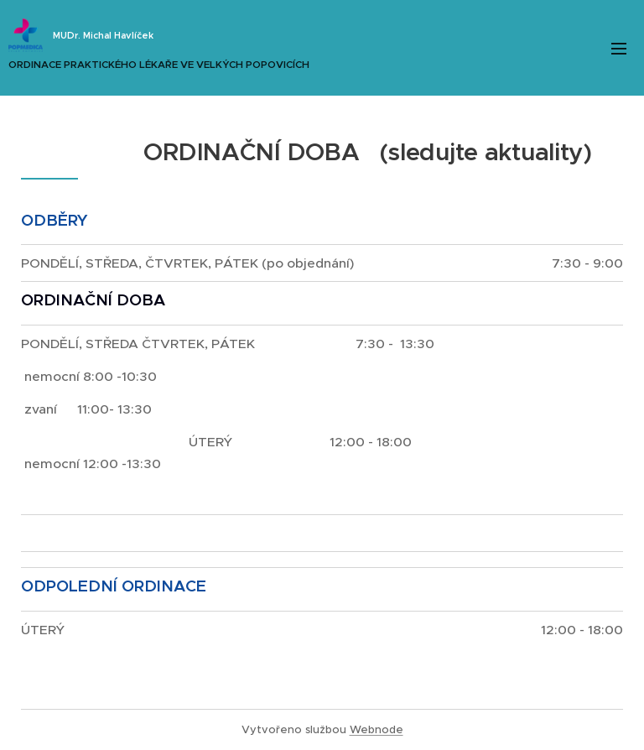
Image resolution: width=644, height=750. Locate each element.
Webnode (376, 729)
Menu (618, 48)
